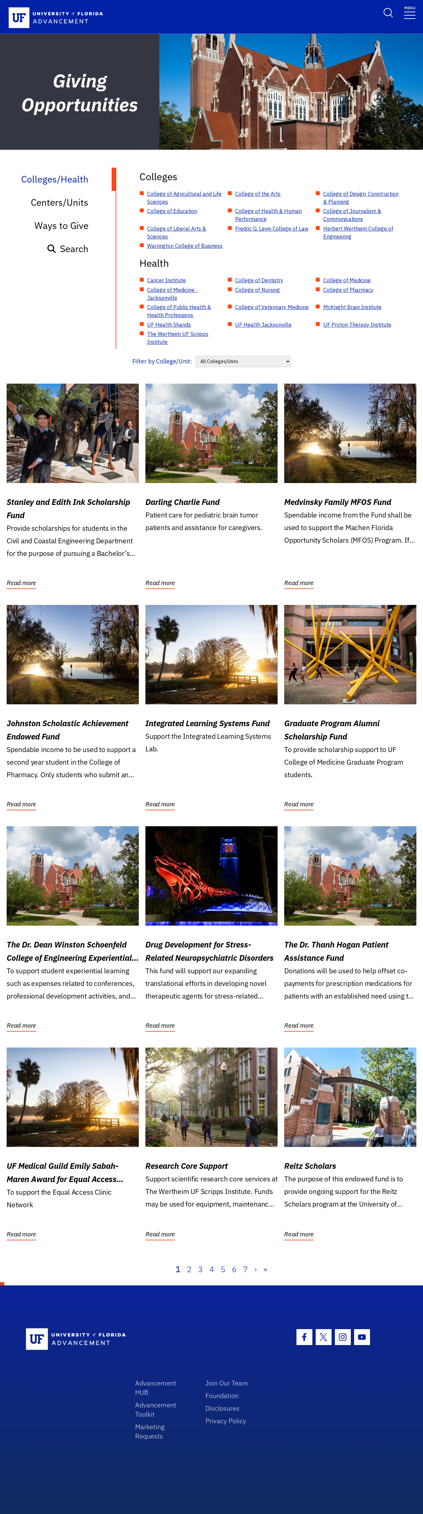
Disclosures (222, 1408)
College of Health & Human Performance (268, 215)
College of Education (172, 211)
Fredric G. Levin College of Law (271, 228)
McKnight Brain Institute (352, 307)
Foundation (221, 1395)
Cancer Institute (166, 280)
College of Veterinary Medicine (272, 307)
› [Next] (255, 1269)
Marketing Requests (150, 1431)
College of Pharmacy (348, 290)
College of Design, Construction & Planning (360, 197)
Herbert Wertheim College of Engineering (358, 232)
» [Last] (265, 1269)
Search (67, 249)
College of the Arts (258, 193)
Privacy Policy (225, 1420)
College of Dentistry (259, 280)
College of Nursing (257, 290)
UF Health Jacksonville (263, 324)
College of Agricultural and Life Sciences (184, 197)
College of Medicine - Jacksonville (172, 294)
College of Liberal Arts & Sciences (176, 232)
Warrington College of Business (185, 246)
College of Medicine (347, 280)
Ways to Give (61, 225)
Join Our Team (226, 1383)
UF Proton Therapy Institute (357, 324)
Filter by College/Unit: (162, 361)
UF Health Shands (169, 324)
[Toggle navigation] (409, 12)
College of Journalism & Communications (352, 215)
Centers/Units (59, 202)
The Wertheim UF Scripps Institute (177, 338)
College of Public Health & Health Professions (179, 311)
